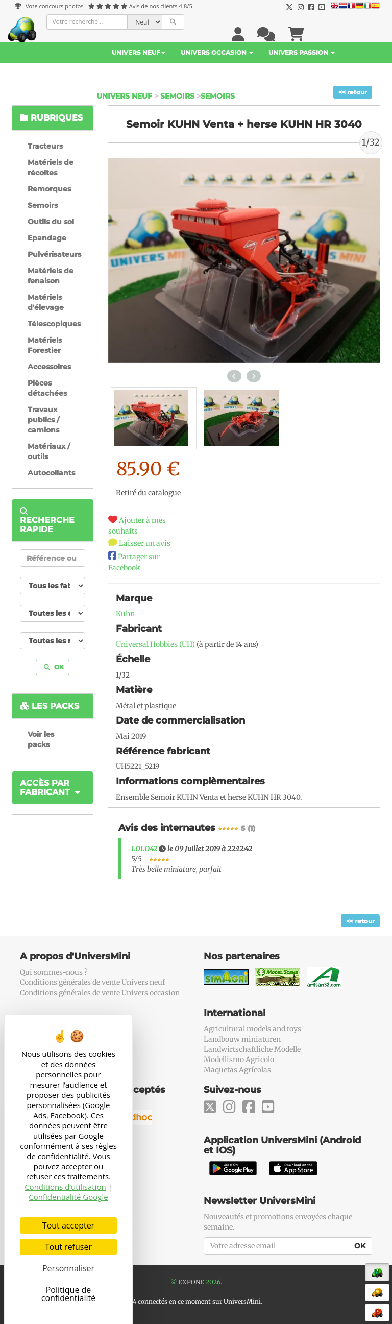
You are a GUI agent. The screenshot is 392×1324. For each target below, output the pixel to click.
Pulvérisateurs (54, 254)
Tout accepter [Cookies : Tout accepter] (68, 1225)
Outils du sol (51, 221)
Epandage (47, 238)
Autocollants (51, 472)
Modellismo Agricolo (239, 1059)
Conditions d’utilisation (65, 1187)
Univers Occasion (217, 52)
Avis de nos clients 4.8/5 (160, 6)
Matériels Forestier (45, 345)
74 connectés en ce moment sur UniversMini (195, 1301)
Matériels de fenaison (51, 275)
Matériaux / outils (49, 451)
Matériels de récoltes (51, 167)
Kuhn (125, 613)
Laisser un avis (144, 543)
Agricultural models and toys (252, 1028)
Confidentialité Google (68, 1197)
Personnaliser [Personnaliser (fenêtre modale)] (68, 1268)
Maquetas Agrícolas (237, 1069)
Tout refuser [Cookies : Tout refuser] (68, 1247)
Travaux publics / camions (43, 420)
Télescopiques (54, 323)
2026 (213, 1282)
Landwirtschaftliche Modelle (252, 1049)
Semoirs (177, 96)
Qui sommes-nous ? (54, 972)
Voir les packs (41, 739)
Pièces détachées (47, 388)
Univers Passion (301, 52)
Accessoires (49, 366)
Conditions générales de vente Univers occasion (100, 992)
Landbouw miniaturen (242, 1039)
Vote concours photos (49, 6)
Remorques (49, 189)
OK (54, 667)
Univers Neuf (138, 52)
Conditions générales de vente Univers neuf (92, 982)
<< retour (352, 92)
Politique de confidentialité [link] (68, 1294)
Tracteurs (45, 146)
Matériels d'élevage (46, 302)
